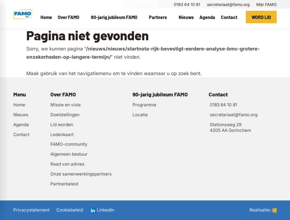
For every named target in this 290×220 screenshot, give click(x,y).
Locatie (140, 114)
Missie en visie (65, 104)
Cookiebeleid (69, 210)
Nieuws (20, 114)
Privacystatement (31, 210)
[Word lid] (261, 17)
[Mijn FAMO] (266, 4)
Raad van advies (67, 164)
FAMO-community (69, 144)
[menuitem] (46, 17)
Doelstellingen (65, 114)
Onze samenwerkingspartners (81, 174)
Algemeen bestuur (69, 154)
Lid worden (61, 124)
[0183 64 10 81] (186, 4)
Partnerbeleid (64, 184)
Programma (144, 104)
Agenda (21, 124)
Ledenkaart (62, 134)
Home (19, 104)
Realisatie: (263, 210)
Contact (21, 134)
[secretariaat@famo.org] (228, 4)
